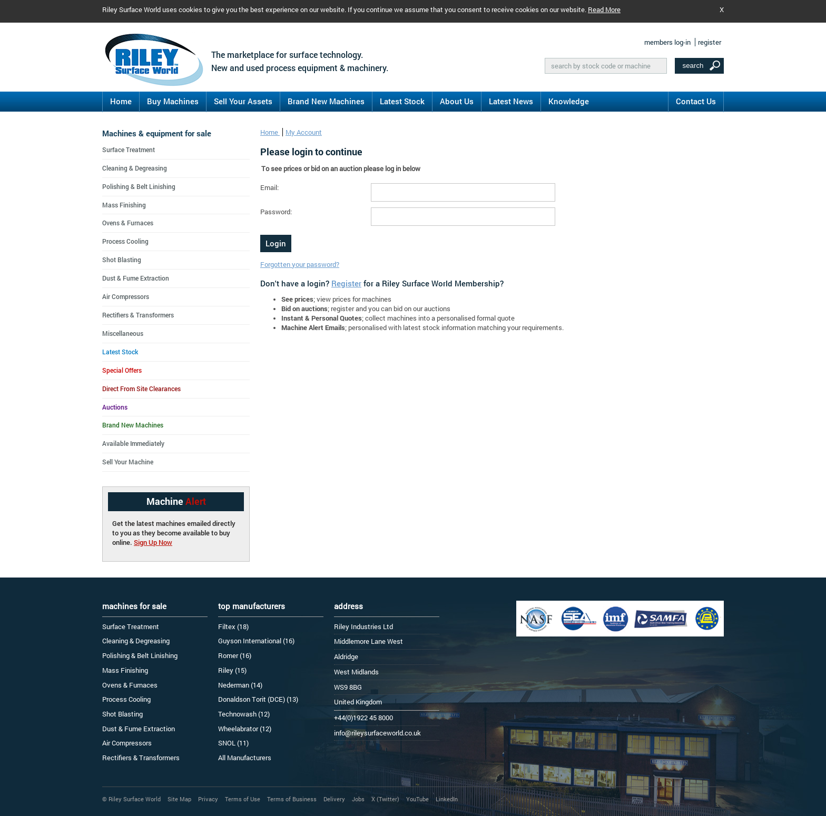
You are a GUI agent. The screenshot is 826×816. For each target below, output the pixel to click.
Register (346, 283)
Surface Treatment (128, 149)
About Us (457, 101)
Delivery (334, 799)
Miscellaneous (122, 333)
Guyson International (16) (256, 640)
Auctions (114, 407)
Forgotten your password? (299, 264)
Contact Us (696, 101)
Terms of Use (242, 799)
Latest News (511, 101)
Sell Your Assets (243, 101)
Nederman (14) (240, 685)
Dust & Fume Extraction (135, 278)
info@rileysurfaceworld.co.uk (377, 733)
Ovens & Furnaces (127, 222)
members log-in (667, 42)
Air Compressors (125, 296)
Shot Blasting (121, 259)
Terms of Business (292, 799)
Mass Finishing (124, 205)
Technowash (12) (244, 714)
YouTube (417, 799)
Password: (276, 211)
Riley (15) (232, 670)
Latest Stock (402, 101)
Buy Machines (173, 101)
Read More (604, 9)
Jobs (358, 799)
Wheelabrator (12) (244, 728)
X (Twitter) (385, 799)
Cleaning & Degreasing (134, 168)
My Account (304, 132)
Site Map (179, 799)
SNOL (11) (233, 743)
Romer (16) (234, 655)
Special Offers (122, 370)
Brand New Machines (326, 101)
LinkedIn (447, 799)
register (709, 42)
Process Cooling (125, 241)
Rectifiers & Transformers (138, 315)
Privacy (208, 799)
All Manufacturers (244, 757)
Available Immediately (133, 443)
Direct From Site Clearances (141, 388)
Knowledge (568, 101)
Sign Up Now (153, 542)
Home (121, 101)
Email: (269, 187)
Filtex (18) (233, 626)
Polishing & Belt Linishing (138, 186)
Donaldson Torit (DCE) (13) (258, 699)
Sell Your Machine (127, 461)
